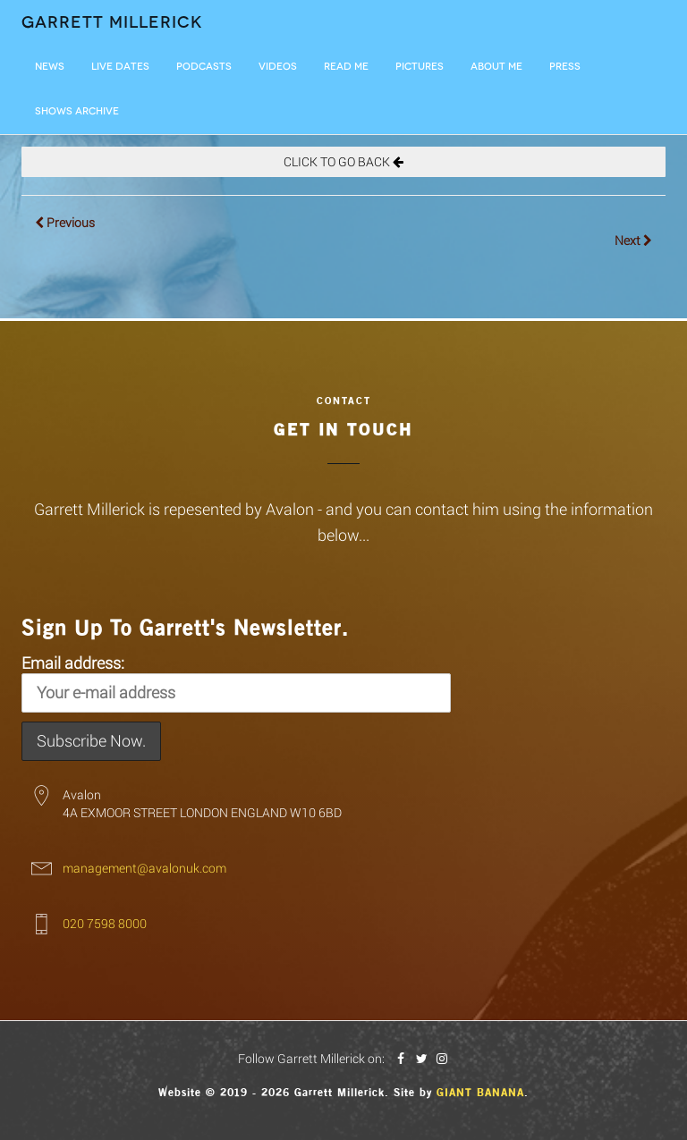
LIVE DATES (120, 66)
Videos (278, 66)
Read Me (346, 66)
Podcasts (204, 66)
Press (565, 66)
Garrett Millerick (112, 22)
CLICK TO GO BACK (343, 161)
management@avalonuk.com (144, 867)
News (49, 66)
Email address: (236, 682)
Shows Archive (77, 111)
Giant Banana (480, 1092)
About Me (496, 66)
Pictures (419, 66)
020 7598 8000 (105, 923)
